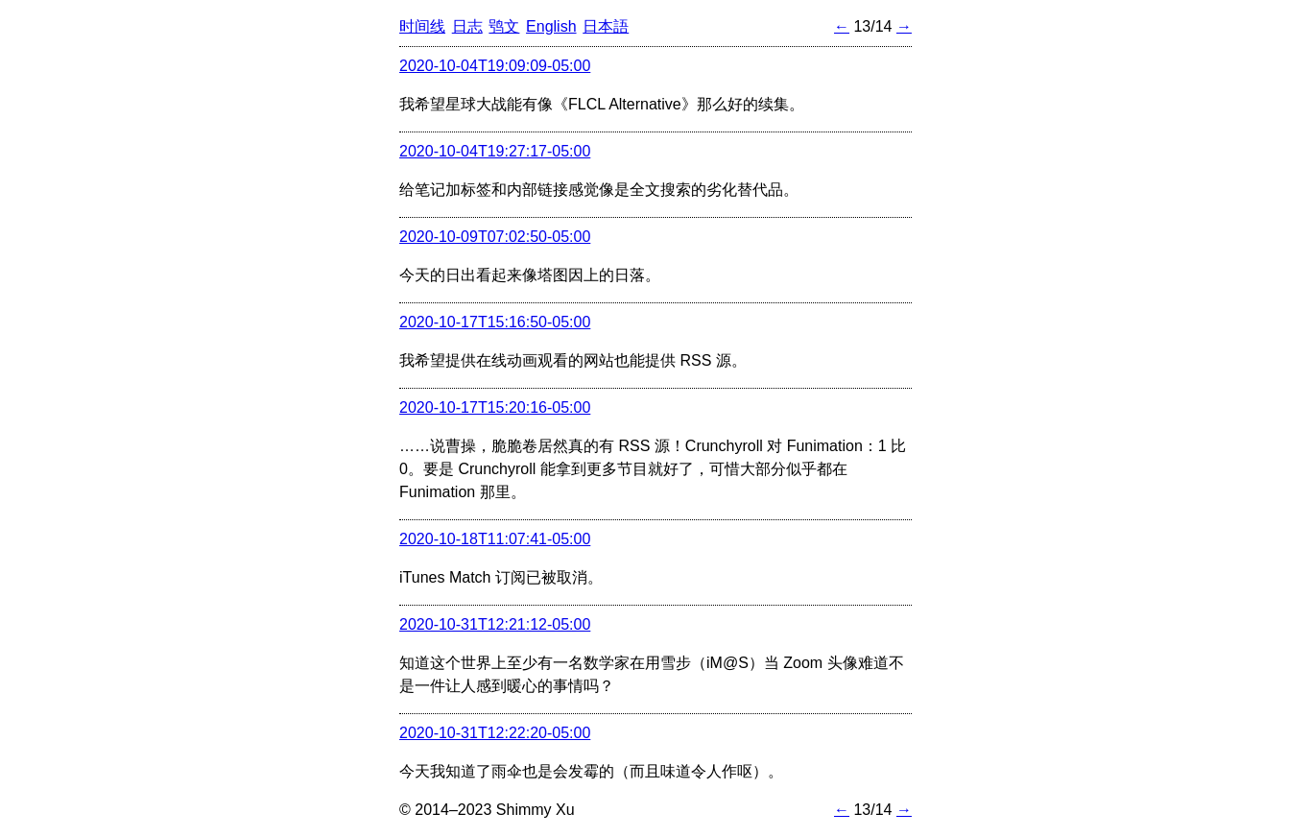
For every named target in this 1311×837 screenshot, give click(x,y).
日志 (467, 26)
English (551, 26)
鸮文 (504, 26)
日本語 (606, 26)
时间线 (422, 26)
